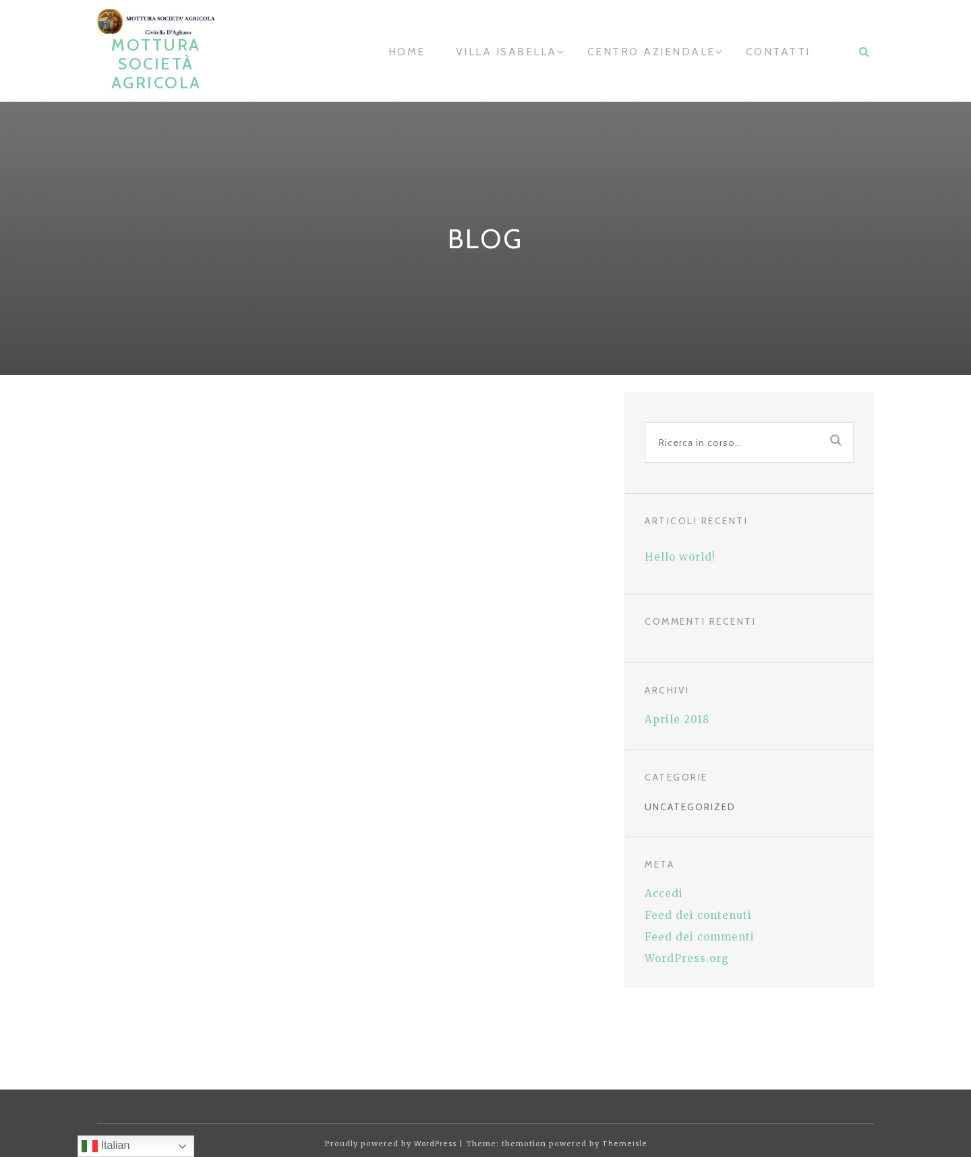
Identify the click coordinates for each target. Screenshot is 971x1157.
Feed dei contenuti (698, 915)
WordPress (435, 1143)
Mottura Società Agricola (156, 63)
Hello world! (680, 557)
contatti (778, 51)
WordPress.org (687, 958)
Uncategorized (690, 807)
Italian (105, 1146)
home (406, 51)
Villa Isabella (506, 51)
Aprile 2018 (677, 719)
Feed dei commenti (700, 936)
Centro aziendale (651, 51)
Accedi (664, 893)
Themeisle (624, 1143)
